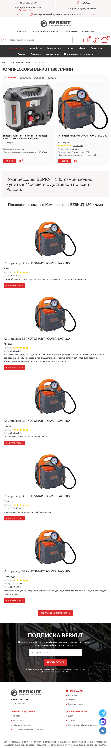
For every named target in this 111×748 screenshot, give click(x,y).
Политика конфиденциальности (84, 725)
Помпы (21, 54)
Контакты (88, 32)
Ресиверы (36, 54)
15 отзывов (78, 146)
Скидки (71, 720)
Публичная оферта (21, 725)
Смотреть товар (14, 286)
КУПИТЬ (9, 161)
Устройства (36, 48)
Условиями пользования (52, 672)
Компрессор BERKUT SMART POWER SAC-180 (37, 263)
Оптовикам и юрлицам (46, 32)
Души (82, 48)
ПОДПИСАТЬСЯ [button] (55, 662)
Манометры (54, 48)
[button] (27, 10)
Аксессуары (52, 54)
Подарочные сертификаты (78, 54)
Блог (70, 716)
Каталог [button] (22, 32)
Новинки (71, 32)
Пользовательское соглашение (27, 730)
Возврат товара (75, 704)
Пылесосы (96, 48)
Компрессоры (17, 48)
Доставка (72, 695)
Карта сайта (18, 720)
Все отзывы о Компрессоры (55, 613)
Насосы (70, 48)
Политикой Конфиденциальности (70, 669)
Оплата (71, 700)
